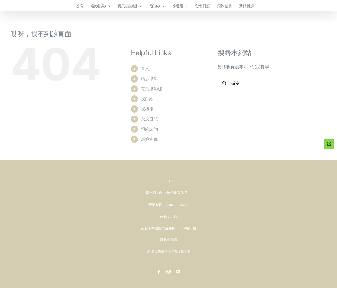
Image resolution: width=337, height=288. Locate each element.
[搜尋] (224, 82)
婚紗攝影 (149, 78)
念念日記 (149, 119)
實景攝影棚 (151, 88)
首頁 (145, 68)
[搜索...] (268, 82)
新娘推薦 (149, 139)
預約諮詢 (149, 129)
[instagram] (168, 270)
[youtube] (178, 270)
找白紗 (147, 98)
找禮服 (147, 108)
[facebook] (159, 270)
